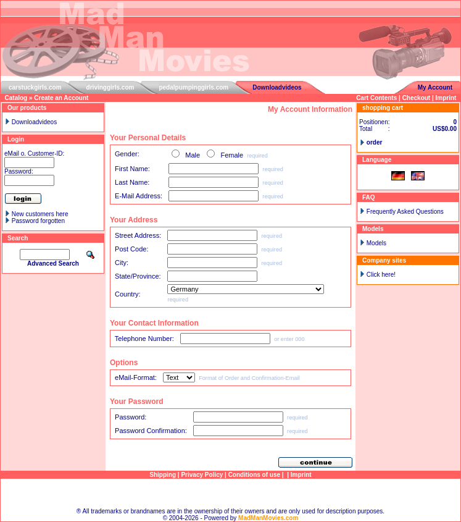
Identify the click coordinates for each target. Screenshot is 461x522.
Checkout (416, 98)
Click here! (381, 274)
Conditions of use (254, 474)
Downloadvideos (276, 87)
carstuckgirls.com (35, 87)
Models (376, 243)
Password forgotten (38, 220)
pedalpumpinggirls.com (193, 87)
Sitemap (230, 493)
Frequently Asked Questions (405, 211)
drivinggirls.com (110, 87)
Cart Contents (376, 98)
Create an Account (61, 98)
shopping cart (382, 107)
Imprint (446, 98)
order (375, 142)
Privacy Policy (202, 474)
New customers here (40, 214)
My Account (435, 87)
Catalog (16, 98)
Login (15, 139)
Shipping (162, 474)
